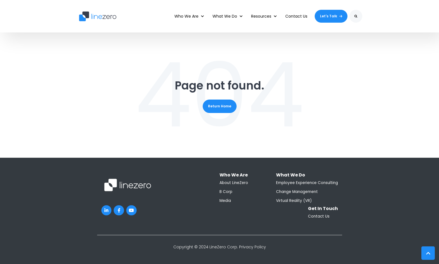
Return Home (219, 106)
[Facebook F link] (119, 210)
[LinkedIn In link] (106, 210)
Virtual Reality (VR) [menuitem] (294, 200)
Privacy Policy (252, 247)
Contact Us (296, 16)
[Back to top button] (428, 253)
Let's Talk (331, 16)
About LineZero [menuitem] (234, 182)
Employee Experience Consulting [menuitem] (307, 182)
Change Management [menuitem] (297, 191)
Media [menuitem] (225, 200)
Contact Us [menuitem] (319, 216)
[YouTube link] (131, 210)
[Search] (355, 16)
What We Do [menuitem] (290, 175)
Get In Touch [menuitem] (323, 208)
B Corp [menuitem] (226, 191)
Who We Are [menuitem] (234, 175)
